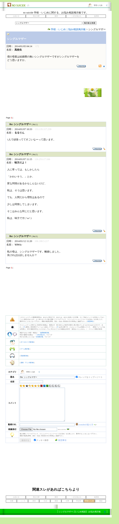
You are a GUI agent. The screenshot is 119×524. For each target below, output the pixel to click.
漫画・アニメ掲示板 (27, 362)
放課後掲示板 (44, 332)
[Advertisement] (34, 92)
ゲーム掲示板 (25, 349)
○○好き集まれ (76, 16)
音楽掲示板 (24, 356)
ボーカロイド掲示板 (27, 342)
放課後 (96, 16)
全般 (11, 507)
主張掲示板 (39, 337)
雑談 (100, 507)
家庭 (56, 507)
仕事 (67, 507)
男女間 (78, 507)
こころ (22, 507)
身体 (34, 507)
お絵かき (16, 16)
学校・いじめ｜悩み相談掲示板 (68, 29)
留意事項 (90, 321)
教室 (56, 16)
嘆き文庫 (36, 16)
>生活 (45, 507)
